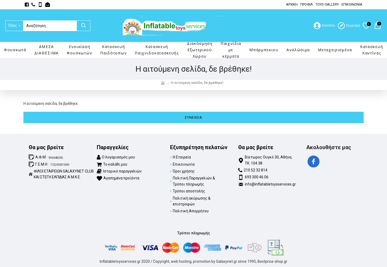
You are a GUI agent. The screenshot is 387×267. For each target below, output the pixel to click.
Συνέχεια (193, 117)
